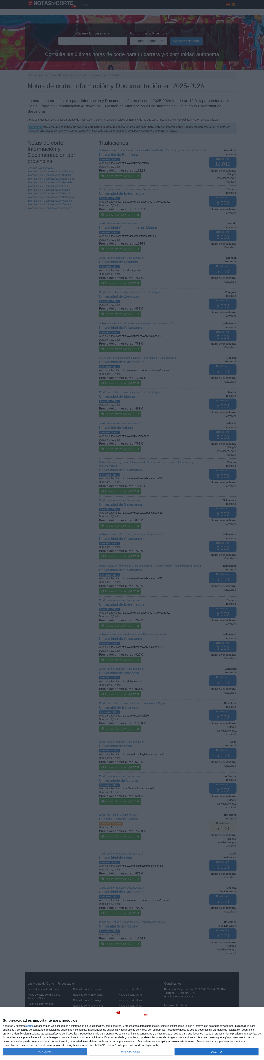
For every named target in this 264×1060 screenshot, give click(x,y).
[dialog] (132, 1033)
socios (30, 1026)
